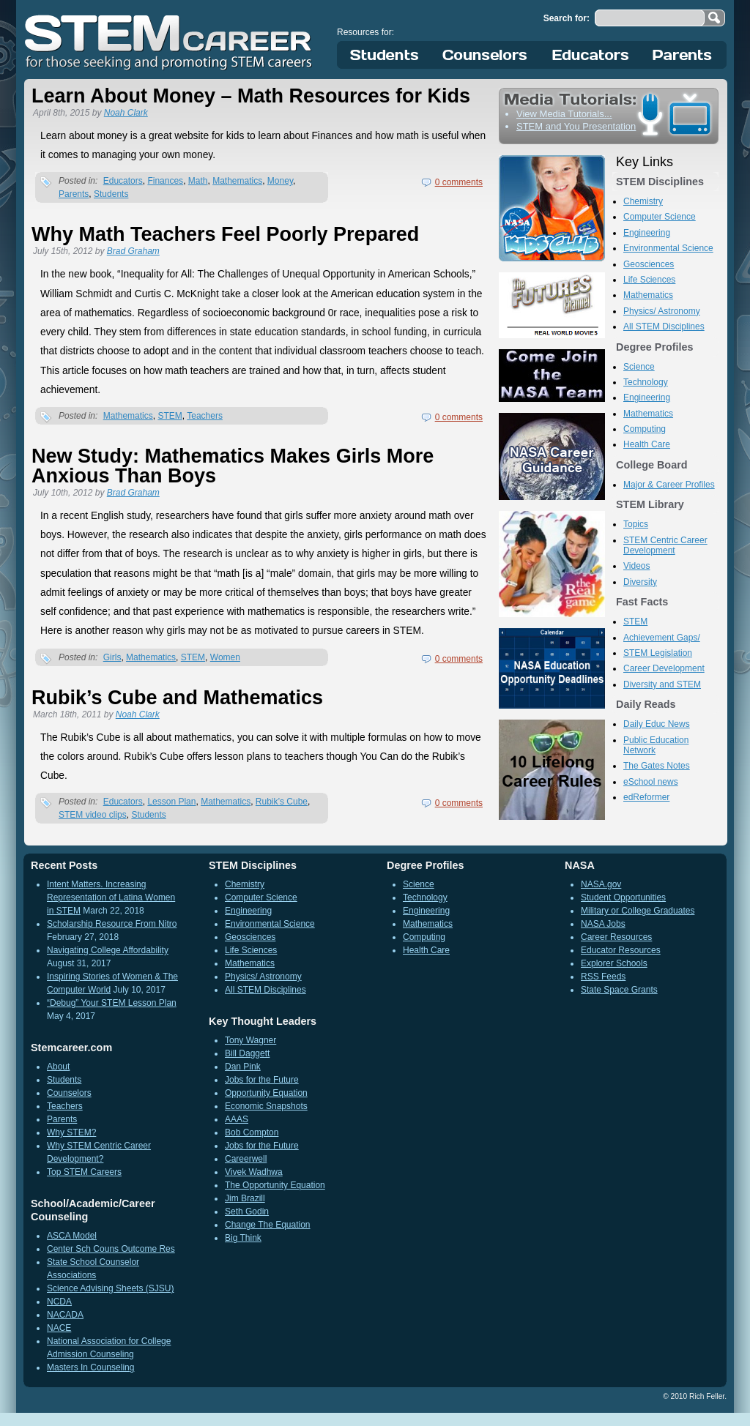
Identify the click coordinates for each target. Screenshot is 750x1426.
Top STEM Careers (84, 1172)
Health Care (646, 444)
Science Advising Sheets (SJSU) (110, 1288)
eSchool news (650, 782)
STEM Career (169, 40)
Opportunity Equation (266, 1093)
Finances (165, 181)
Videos (636, 566)
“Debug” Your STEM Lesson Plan (112, 1003)
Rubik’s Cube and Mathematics (177, 698)
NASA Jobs (603, 924)
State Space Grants (619, 990)
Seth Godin (247, 1211)
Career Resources (616, 937)
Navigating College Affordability (107, 950)
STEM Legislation (657, 653)
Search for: (566, 18)
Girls (112, 657)
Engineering (646, 233)
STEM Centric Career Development (665, 545)
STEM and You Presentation (576, 126)
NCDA (59, 1301)
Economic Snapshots (266, 1106)
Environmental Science (668, 248)
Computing (644, 429)
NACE (59, 1328)
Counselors (487, 55)
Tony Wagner (250, 1040)
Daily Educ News (656, 724)
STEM (169, 416)
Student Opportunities (623, 897)
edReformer (646, 797)
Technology (645, 382)
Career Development (664, 668)
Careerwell (246, 1159)
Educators (591, 55)
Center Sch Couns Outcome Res (111, 1249)
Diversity (640, 582)
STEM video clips (93, 815)
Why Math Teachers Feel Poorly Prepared (225, 234)
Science (639, 367)
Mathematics (237, 181)
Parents (683, 55)
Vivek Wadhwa (254, 1172)
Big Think (243, 1238)
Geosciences (648, 264)
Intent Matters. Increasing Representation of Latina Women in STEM (111, 897)
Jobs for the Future (262, 1080)
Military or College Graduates (637, 911)
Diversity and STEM (662, 684)
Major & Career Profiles (669, 484)
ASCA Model (72, 1236)
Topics (635, 524)
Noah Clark (126, 113)
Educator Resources (621, 950)
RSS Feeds (603, 976)
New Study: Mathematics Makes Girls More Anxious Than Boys (232, 466)
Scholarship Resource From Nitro (112, 924)
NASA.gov (601, 884)
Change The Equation (268, 1225)
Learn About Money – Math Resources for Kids (250, 96)
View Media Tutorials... (564, 113)
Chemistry (643, 201)
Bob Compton (251, 1132)
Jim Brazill (245, 1198)
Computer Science (659, 217)
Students (384, 55)
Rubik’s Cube (282, 801)
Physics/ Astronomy (661, 311)
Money (280, 181)
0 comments (459, 182)
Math (198, 181)
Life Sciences (649, 280)
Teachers (205, 416)
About (58, 1066)
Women (225, 657)
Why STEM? (71, 1132)
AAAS (236, 1119)
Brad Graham (133, 251)
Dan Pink (243, 1066)
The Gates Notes (656, 766)
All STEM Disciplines (664, 326)
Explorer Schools (614, 963)
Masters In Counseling (90, 1367)
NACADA (65, 1315)
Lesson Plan (171, 801)
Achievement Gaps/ (661, 637)
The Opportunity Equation (275, 1185)
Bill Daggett (247, 1053)
